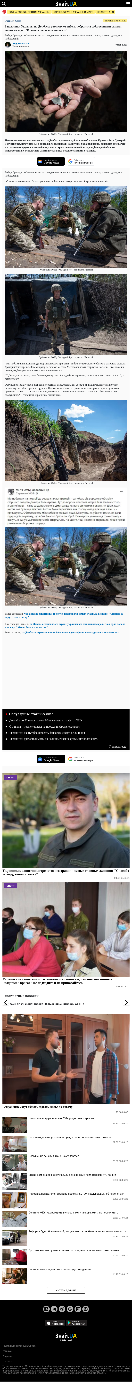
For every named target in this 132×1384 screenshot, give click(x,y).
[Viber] (62, 1309)
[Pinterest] (85, 1309)
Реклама (7, 1351)
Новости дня (105, 12)
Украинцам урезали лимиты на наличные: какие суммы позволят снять (53, 738)
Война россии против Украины (29, 12)
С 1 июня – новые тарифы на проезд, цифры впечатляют (44, 726)
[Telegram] (54, 1309)
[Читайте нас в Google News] (51, 161)
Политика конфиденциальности (19, 1345)
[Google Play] (76, 1322)
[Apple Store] (55, 1322)
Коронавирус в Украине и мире (73, 12)
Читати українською (115, 21)
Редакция (7, 1356)
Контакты (7, 1361)
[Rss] (46, 1309)
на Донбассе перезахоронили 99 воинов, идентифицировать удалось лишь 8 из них (70, 632)
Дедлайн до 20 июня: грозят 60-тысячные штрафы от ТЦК (45, 720)
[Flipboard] (77, 1309)
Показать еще (117, 746)
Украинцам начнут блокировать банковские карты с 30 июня (47, 732)
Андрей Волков (20, 43)
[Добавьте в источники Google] (81, 161)
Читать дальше (66, 1290)
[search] (3, 3)
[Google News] (70, 1309)
